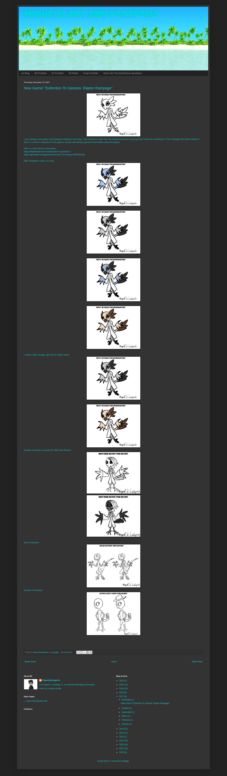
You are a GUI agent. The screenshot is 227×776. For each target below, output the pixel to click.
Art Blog (25, 73)
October (125, 708)
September (127, 712)
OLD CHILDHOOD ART (36, 701)
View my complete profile (50, 688)
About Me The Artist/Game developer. (122, 73)
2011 (121, 748)
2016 (121, 729)
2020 (121, 684)
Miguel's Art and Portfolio (91, 15)
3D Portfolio (40, 73)
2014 (121, 737)
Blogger (125, 761)
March (125, 716)
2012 (121, 744)
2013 (121, 740)
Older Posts (197, 661)
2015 (121, 733)
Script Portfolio (90, 73)
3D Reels (73, 73)
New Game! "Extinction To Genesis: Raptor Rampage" (68, 88)
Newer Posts (30, 661)
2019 (121, 688)
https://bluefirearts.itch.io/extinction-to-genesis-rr (47, 151)
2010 (121, 752)
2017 (121, 696)
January (125, 724)
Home (114, 661)
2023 (121, 680)
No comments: (67, 652)
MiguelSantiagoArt (51, 680)
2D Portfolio (57, 73)
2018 (121, 692)
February (126, 720)
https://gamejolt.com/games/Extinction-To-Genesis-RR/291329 (54, 154)
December (126, 700)
